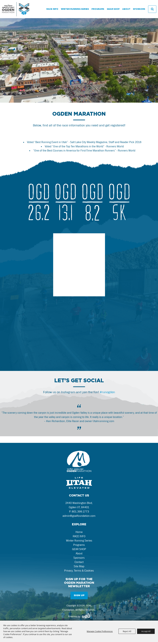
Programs (98, 9)
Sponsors (139, 9)
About (126, 9)
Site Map (79, 566)
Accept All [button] (145, 631)
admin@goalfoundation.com (79, 515)
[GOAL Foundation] (16, 9)
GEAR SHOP (113, 9)
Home (79, 532)
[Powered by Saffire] (86, 616)
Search (152, 9)
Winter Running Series (75, 9)
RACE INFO (52, 9)
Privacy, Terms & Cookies (79, 570)
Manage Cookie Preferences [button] (100, 631)
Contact (79, 562)
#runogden (107, 392)
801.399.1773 (80, 511)
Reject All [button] (127, 631)
